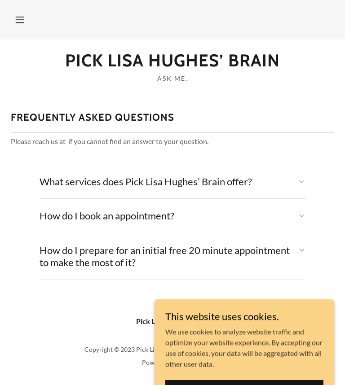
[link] (172, 63)
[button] (20, 20)
